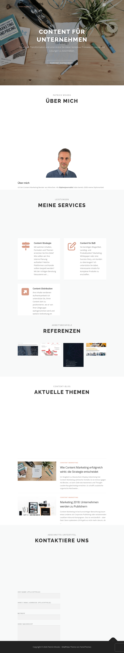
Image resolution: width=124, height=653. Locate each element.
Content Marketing (69, 517)
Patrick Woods (30, 4)
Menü (104, 5)
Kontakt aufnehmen (61, 73)
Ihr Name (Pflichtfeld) (39, 633)
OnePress (66, 647)
